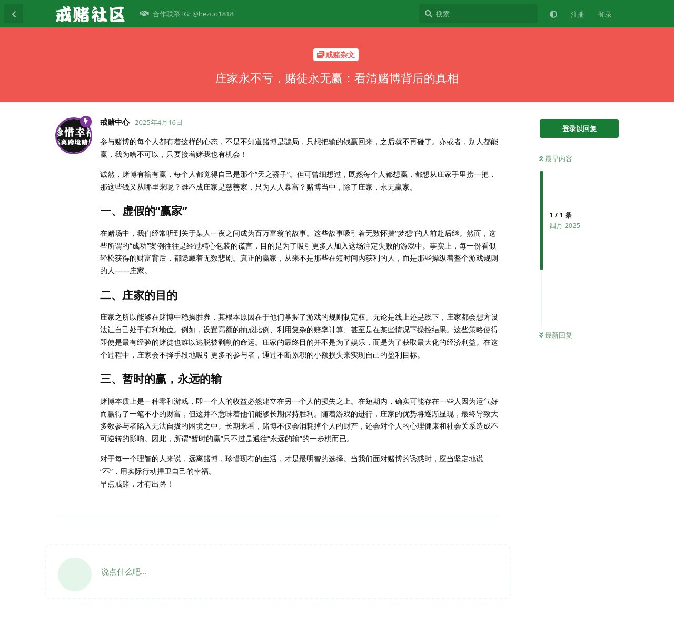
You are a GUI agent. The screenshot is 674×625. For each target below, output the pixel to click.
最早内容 (555, 158)
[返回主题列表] (13, 13)
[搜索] (478, 13)
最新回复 (555, 335)
